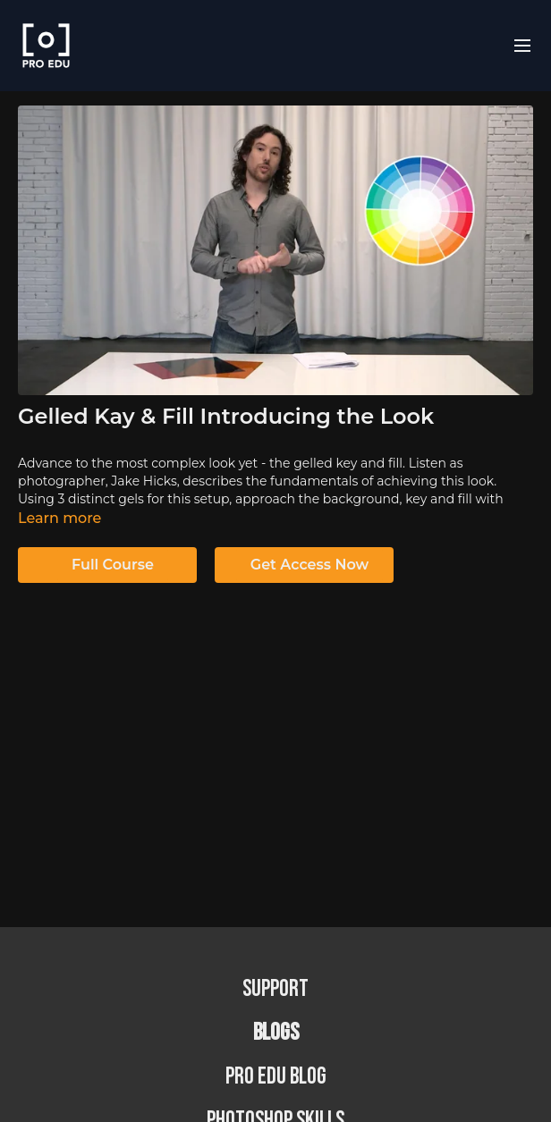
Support (275, 989)
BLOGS (276, 1033)
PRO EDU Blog (275, 1077)
